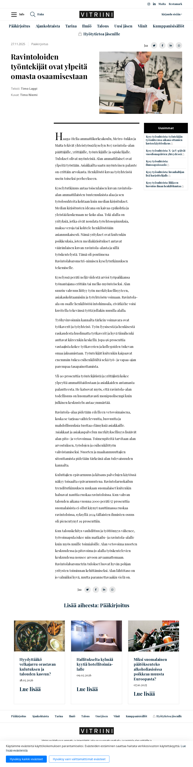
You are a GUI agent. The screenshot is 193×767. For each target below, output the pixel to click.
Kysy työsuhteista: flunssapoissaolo (157, 163)
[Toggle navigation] (15, 14)
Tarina (59, 716)
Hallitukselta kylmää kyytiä (95, 664)
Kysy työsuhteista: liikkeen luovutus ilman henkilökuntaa (163, 184)
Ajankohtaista (40, 716)
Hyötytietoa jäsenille (167, 716)
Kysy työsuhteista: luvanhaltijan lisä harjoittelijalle (165, 173)
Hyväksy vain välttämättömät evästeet (79, 759)
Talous (85, 716)
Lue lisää (30, 689)
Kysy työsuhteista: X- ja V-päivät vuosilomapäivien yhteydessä (165, 152)
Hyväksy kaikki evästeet (26, 759)
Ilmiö (72, 716)
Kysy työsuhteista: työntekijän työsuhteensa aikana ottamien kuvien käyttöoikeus (164, 140)
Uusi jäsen (102, 716)
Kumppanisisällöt (136, 716)
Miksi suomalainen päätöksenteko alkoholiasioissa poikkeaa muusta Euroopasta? (150, 669)
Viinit (117, 716)
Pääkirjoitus (18, 716)
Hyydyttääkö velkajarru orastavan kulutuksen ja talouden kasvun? (38, 667)
